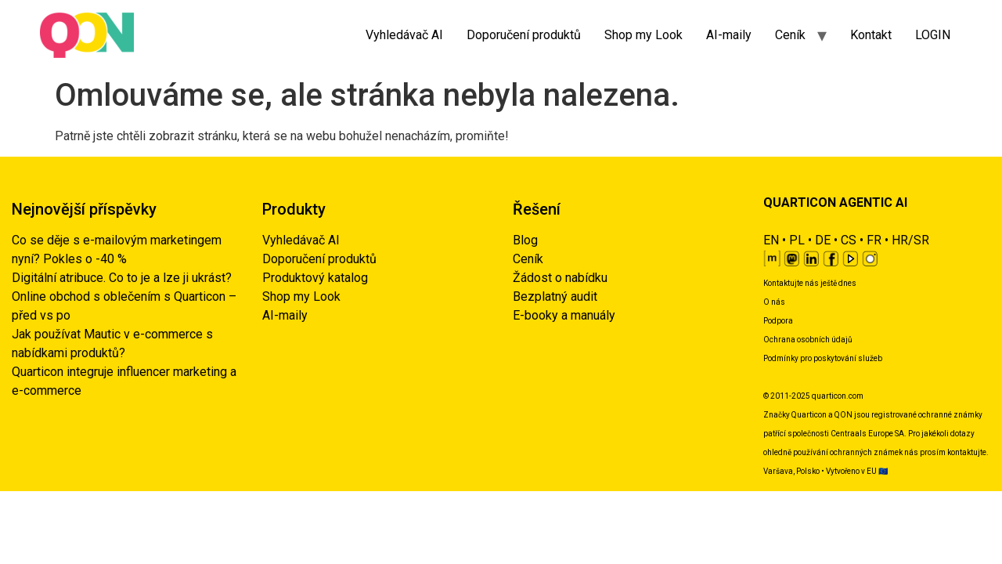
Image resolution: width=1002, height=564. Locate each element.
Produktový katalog (315, 277)
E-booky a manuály (564, 315)
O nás (774, 302)
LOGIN (932, 34)
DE (823, 240)
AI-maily (729, 34)
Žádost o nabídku (560, 277)
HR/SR (910, 240)
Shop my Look (643, 34)
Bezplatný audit (555, 296)
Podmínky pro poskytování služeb (822, 358)
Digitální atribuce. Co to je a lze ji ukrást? (122, 277)
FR (874, 240)
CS (848, 240)
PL (797, 240)
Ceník (790, 34)
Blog (525, 240)
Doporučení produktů (524, 34)
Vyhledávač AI (404, 34)
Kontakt (871, 34)
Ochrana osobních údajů (807, 339)
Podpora (778, 320)
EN (771, 240)
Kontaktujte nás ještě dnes (809, 283)
